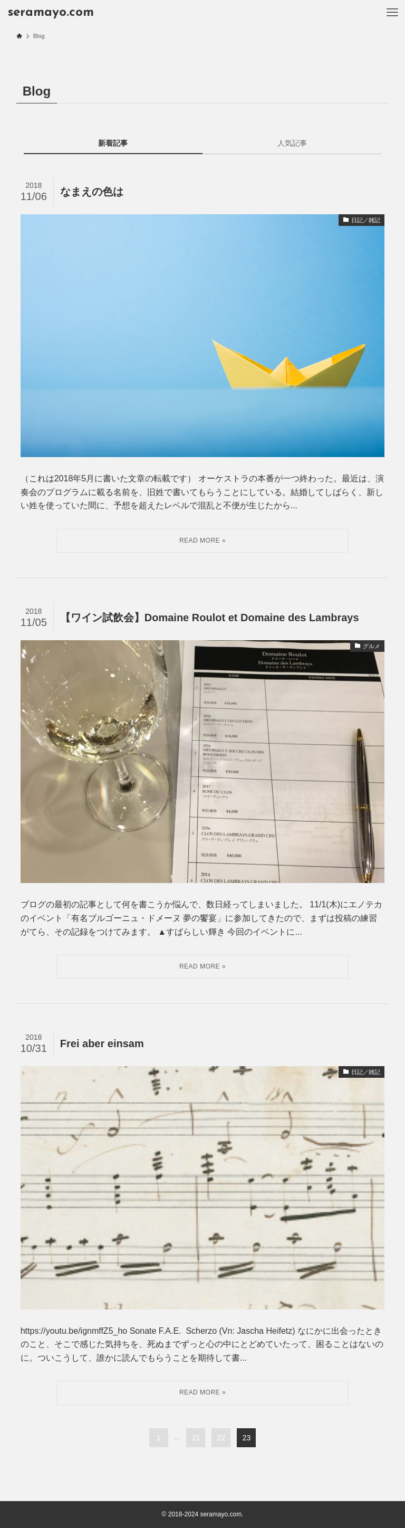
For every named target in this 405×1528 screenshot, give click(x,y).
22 (221, 1438)
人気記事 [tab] (292, 143)
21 (196, 1438)
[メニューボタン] (392, 12)
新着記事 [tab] (113, 143)
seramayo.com (51, 12)
